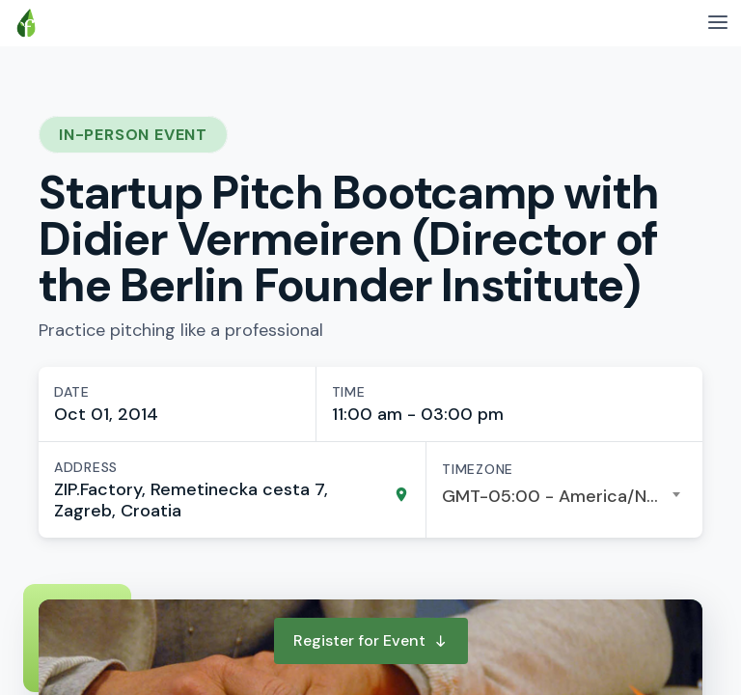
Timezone (477, 469)
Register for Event (371, 640)
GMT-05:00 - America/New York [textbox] (564, 496)
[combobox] (564, 496)
